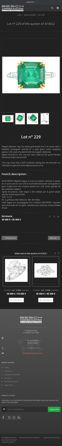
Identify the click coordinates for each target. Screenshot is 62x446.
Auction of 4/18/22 (30, 15)
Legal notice (8, 385)
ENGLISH (30, 2)
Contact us (8, 371)
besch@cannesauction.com (33, 353)
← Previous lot (9, 238)
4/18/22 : (31, 253)
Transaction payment (12, 375)
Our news (7, 378)
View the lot (16, 300)
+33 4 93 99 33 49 (32, 348)
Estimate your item (11, 381)
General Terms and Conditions (29, 438)
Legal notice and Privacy (51, 438)
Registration (54, 409)
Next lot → (54, 238)
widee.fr (12, 442)
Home (19, 15)
